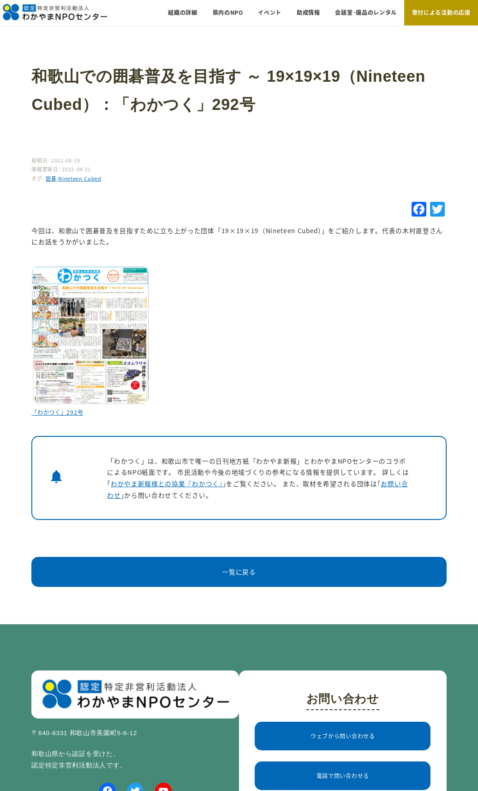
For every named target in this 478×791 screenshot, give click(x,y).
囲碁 (51, 178)
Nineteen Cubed (80, 178)
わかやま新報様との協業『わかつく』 (167, 483)
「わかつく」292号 (57, 412)
